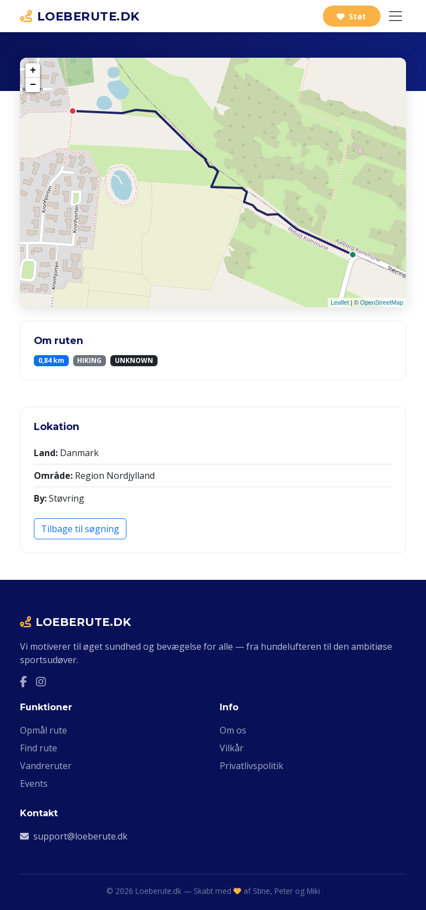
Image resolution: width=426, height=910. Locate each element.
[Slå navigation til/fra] (395, 16)
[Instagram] (41, 682)
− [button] (33, 85)
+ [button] (33, 70)
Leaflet (340, 302)
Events (34, 783)
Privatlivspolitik (251, 766)
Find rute (38, 748)
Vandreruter (46, 766)
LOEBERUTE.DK (80, 16)
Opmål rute (43, 730)
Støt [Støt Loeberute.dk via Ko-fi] (351, 16)
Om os (233, 730)
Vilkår (232, 748)
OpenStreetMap (381, 302)
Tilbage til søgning (80, 529)
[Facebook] (23, 682)
